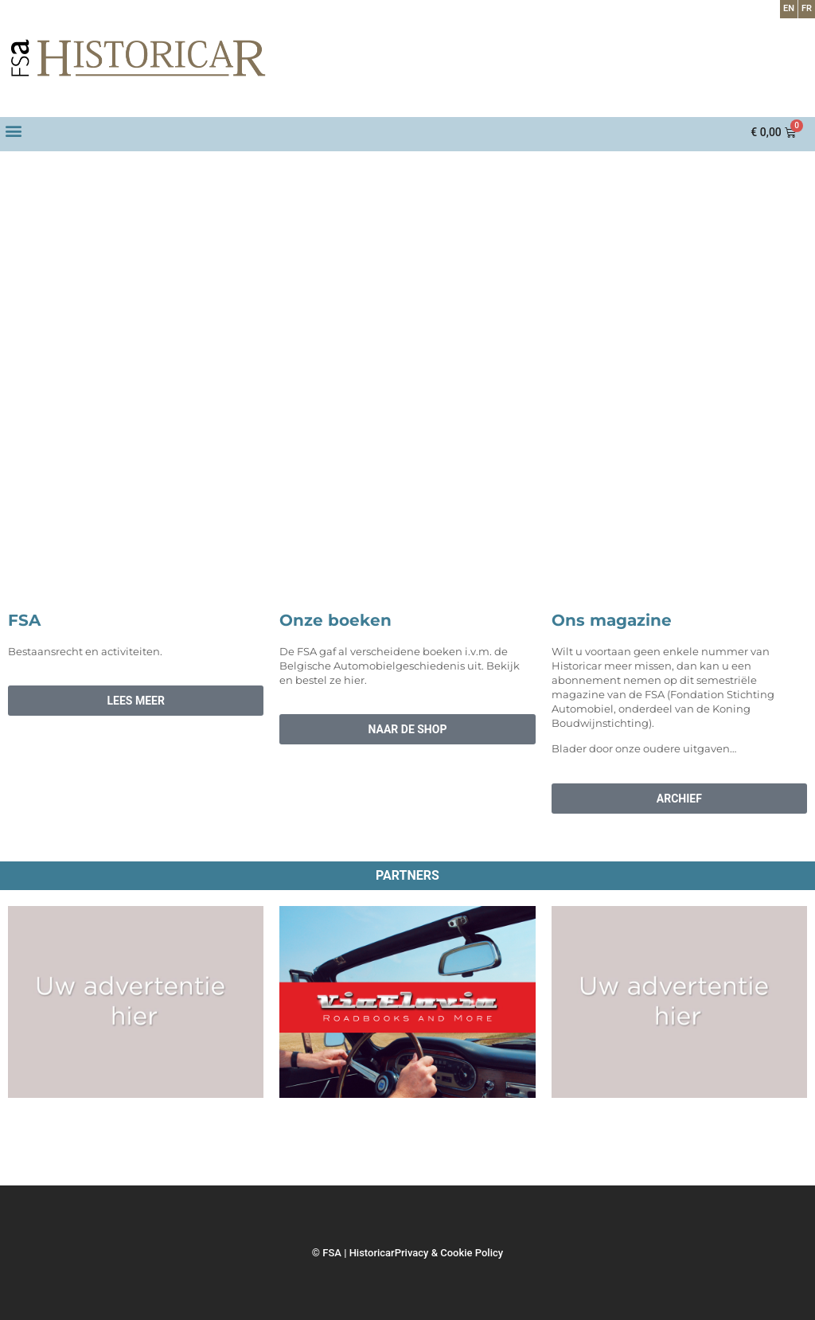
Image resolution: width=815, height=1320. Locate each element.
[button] (13, 130)
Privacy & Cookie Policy (449, 1253)
